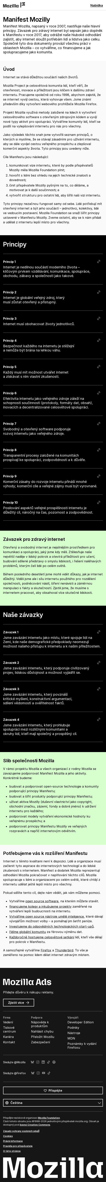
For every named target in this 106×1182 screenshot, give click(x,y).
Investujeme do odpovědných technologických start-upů (51, 926)
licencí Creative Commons (35, 1124)
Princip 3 (10, 318)
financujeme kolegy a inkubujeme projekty (40, 906)
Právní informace (13, 1141)
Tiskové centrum (9, 1029)
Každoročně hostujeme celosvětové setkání (41, 937)
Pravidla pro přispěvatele (18, 1146)
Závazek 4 (11, 719)
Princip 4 (10, 340)
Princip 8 (10, 449)
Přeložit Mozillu (42, 1037)
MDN (71, 1038)
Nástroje (73, 1033)
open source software (41, 901)
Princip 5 (9, 366)
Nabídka (96, 5)
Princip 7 (9, 423)
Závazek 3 (11, 689)
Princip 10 (10, 502)
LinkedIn (43, 1062)
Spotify (54, 1062)
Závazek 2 (11, 662)
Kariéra (8, 1037)
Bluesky (32, 1062)
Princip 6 (10, 393)
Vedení (8, 1022)
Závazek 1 (10, 632)
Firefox (46, 950)
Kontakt (9, 1042)
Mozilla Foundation (49, 1117)
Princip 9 (10, 476)
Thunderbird (64, 950)
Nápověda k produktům (40, 1024)
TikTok (48, 1062)
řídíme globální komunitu (27, 932)
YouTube (43, 1073)
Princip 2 (9, 292)
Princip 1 (9, 261)
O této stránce (12, 1151)
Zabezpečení (40, 1042)
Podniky (73, 1027)
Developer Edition (80, 1022)
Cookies (8, 1136)
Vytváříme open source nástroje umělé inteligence (46, 916)
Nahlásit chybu (42, 1031)
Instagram (37, 1062)
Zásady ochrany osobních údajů (21, 1131)
